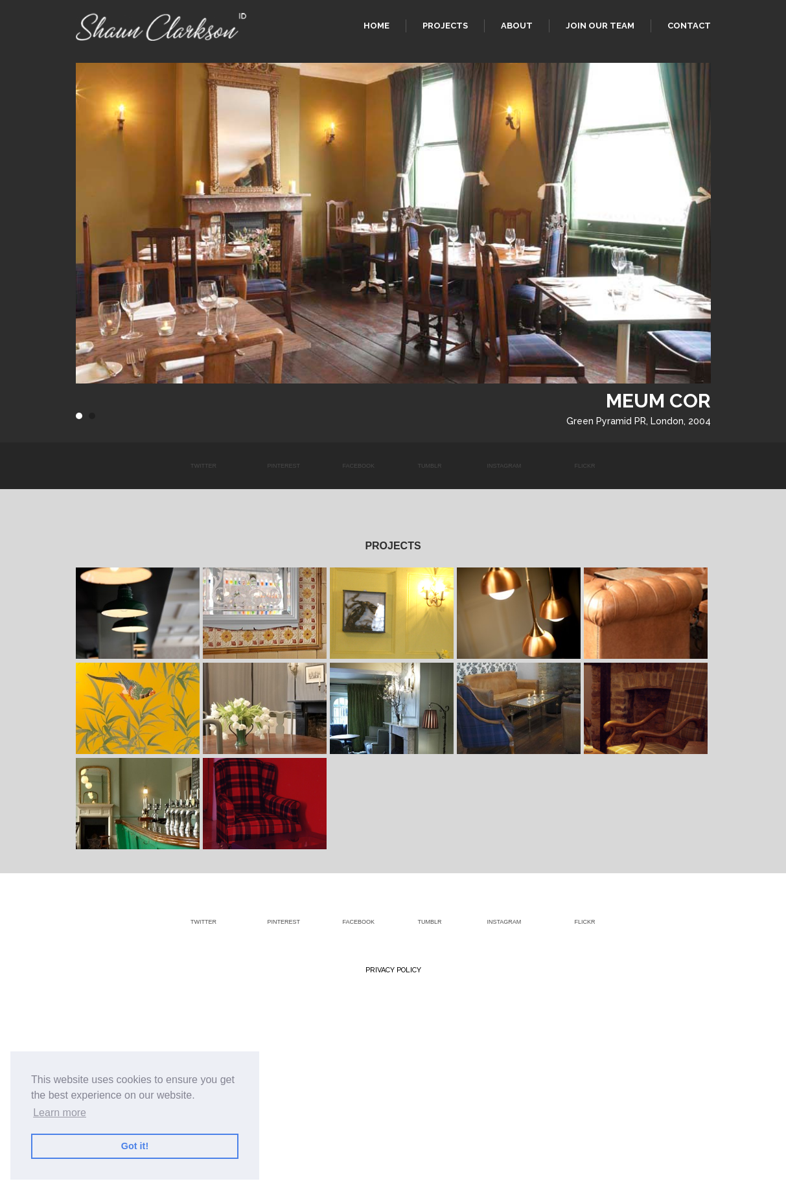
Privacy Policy (393, 970)
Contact (689, 25)
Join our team (600, 25)
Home (376, 25)
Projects (445, 25)
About (517, 25)
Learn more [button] (59, 1112)
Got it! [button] (134, 1146)
